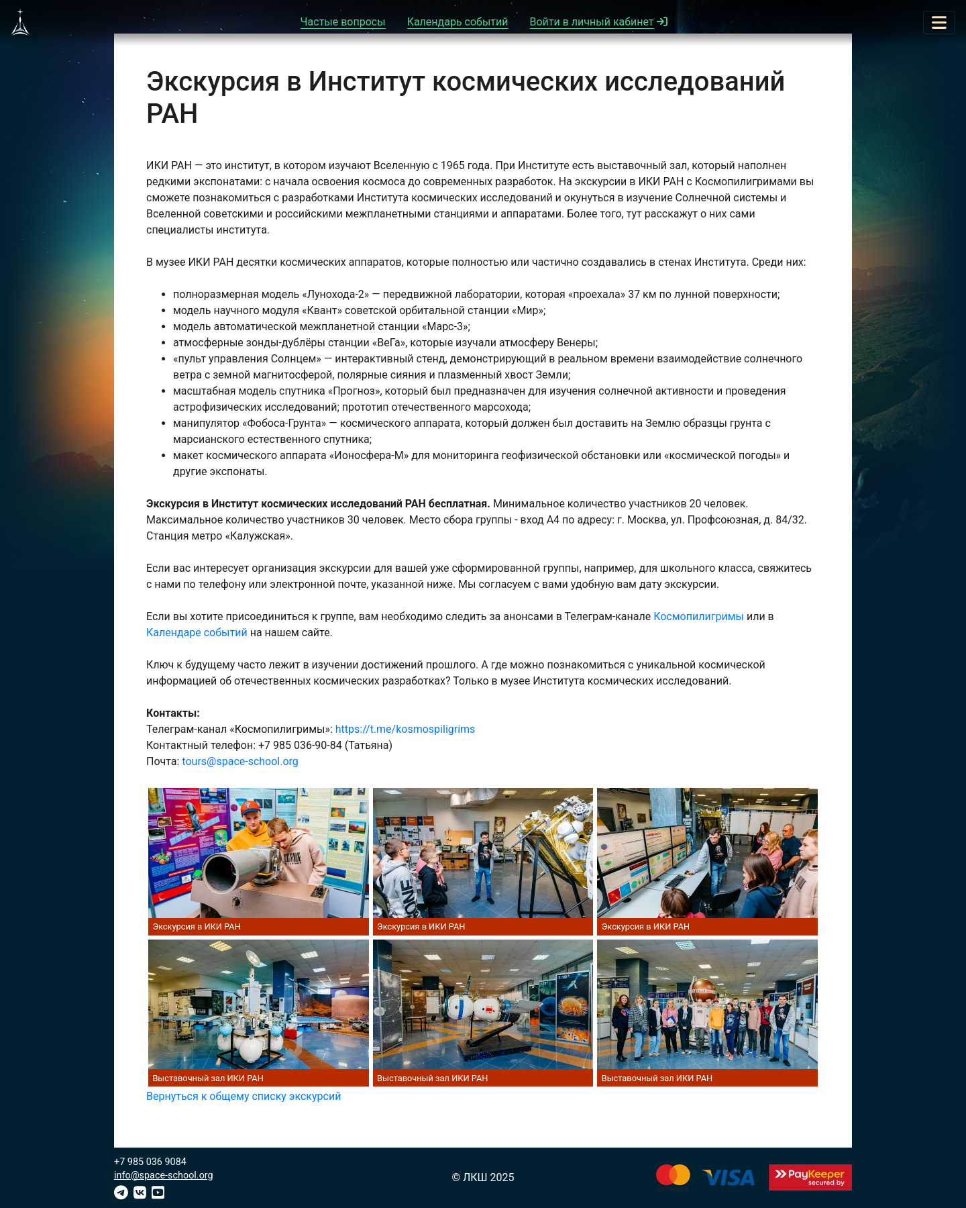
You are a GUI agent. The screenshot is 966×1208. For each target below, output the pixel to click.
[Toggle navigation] (939, 22)
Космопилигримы (698, 616)
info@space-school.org (163, 1175)
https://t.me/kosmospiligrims (405, 729)
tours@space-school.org (240, 761)
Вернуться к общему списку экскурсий (243, 1096)
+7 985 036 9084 (150, 1162)
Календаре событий (197, 632)
